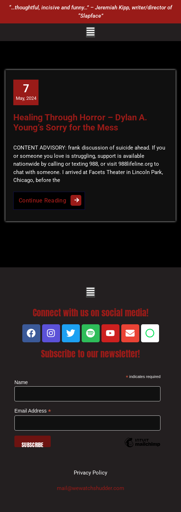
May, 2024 (26, 91)
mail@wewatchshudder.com (90, 488)
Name (21, 382)
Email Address (32, 411)
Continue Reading (52, 199)
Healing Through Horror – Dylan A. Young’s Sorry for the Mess (80, 122)
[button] (90, 32)
